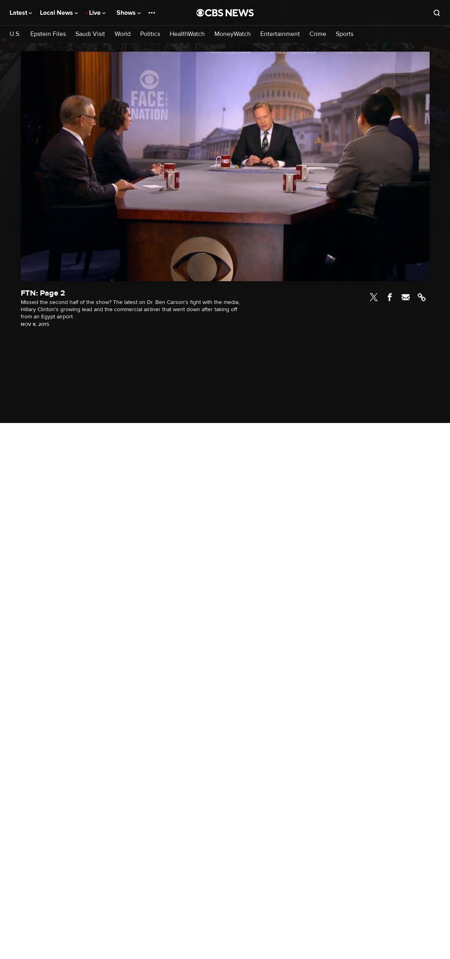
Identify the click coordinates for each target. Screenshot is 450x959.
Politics (150, 34)
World (123, 34)
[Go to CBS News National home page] (225, 13)
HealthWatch (187, 34)
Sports (344, 34)
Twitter (374, 297)
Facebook (390, 297)
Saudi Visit (90, 34)
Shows (129, 13)
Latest (21, 13)
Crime (317, 34)
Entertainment (280, 34)
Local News (59, 13)
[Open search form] (436, 12)
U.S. (15, 34)
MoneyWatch (232, 34)
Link (422, 297)
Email (406, 297)
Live (97, 13)
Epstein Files (48, 34)
